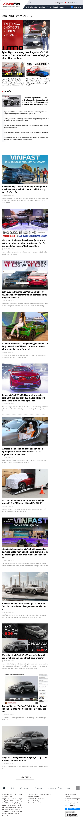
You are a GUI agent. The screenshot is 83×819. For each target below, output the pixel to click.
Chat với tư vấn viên (72, 809)
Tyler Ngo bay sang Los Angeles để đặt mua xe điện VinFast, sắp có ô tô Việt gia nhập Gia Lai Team (25, 55)
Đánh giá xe (33, 7)
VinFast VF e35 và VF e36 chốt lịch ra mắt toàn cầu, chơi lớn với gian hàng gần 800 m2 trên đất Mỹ (24, 606)
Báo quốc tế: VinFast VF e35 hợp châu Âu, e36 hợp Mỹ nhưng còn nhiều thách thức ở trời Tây (23, 656)
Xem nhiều (7, 91)
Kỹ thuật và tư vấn (52, 7)
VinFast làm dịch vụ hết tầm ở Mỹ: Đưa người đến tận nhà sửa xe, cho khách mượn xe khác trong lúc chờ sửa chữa (25, 189)
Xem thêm (25, 777)
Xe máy (62, 7)
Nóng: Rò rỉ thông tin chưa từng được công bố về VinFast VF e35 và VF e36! (24, 759)
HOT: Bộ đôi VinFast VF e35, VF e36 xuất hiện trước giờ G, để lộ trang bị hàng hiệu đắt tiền (23, 501)
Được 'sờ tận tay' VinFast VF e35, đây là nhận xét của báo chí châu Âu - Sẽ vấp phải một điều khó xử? (24, 709)
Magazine (60, 3)
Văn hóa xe (42, 7)
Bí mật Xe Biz (76, 7)
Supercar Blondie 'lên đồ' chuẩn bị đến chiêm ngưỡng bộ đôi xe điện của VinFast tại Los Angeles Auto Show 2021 (22, 452)
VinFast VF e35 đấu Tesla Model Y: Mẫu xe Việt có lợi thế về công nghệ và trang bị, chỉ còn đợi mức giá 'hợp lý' (38, 82)
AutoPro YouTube (72, 3)
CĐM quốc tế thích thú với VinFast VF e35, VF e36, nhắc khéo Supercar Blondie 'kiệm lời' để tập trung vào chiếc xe (25, 295)
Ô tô (12, 788)
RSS (68, 788)
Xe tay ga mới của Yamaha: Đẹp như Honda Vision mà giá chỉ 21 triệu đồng (26, 132)
